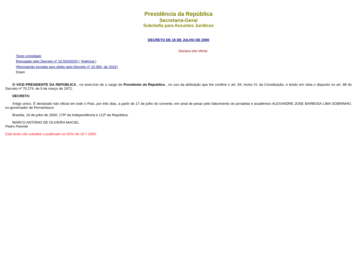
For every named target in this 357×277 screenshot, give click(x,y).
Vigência (88, 61)
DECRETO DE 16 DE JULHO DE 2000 (178, 40)
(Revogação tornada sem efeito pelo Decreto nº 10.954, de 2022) (67, 67)
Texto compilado (28, 56)
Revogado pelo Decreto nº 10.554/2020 (47, 61)
